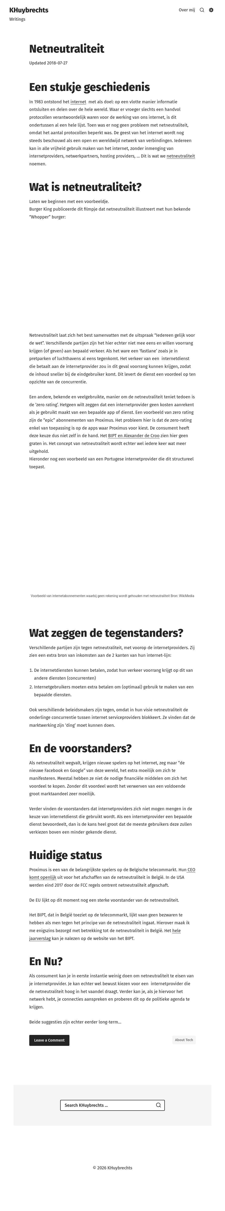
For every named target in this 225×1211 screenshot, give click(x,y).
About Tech (184, 1040)
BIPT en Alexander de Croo (134, 435)
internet (78, 101)
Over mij (187, 10)
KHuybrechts (28, 10)
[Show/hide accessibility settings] (211, 10)
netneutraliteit (181, 156)
